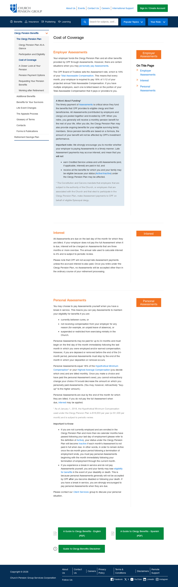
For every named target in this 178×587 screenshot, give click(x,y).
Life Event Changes (26, 107)
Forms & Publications (27, 131)
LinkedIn (148, 579)
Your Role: (158, 22)
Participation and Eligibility (32, 54)
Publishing (48, 21)
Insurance (32, 21)
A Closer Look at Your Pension (30, 67)
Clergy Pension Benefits (26, 33)
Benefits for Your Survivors (30, 102)
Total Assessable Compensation (77, 75)
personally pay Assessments (93, 65)
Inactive (83, 443)
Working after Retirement (31, 90)
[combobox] (103, 21)
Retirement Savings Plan (26, 137)
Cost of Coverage (27, 60)
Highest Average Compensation (94, 369)
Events (81, 8)
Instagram (162, 579)
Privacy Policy (102, 571)
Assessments (86, 104)
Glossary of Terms (26, 119)
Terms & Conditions (120, 571)
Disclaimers (143, 571)
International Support (122, 8)
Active (80, 440)
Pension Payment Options (32, 75)
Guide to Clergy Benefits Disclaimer (81, 548)
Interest (144, 80)
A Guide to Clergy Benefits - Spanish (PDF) (139, 533)
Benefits (16, 21)
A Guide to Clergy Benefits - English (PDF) (82, 533)
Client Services (81, 492)
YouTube (136, 579)
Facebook (117, 579)
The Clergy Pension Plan (29, 39)
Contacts (21, 125)
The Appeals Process (27, 113)
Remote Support (155, 571)
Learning (64, 21)
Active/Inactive (103, 173)
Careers (105, 8)
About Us (70, 8)
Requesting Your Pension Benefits (31, 83)
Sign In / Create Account (152, 8)
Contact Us (93, 8)
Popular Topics (133, 22)
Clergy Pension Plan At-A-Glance (32, 46)
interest (62, 402)
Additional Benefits (26, 96)
